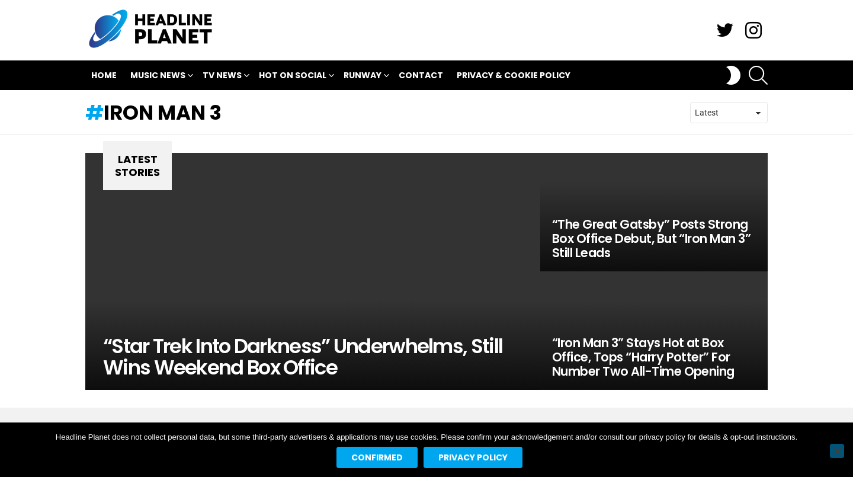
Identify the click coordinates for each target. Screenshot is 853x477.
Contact (421, 75)
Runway (362, 76)
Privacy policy (473, 457)
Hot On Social (292, 76)
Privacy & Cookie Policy (513, 75)
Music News (157, 76)
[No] (837, 451)
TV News (222, 76)
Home (104, 75)
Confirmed (377, 457)
